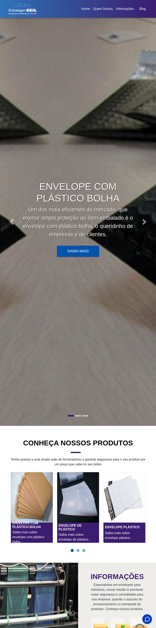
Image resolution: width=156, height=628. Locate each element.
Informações (125, 8)
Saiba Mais (78, 251)
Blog (142, 8)
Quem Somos (103, 8)
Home (86, 10)
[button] (11, 222)
